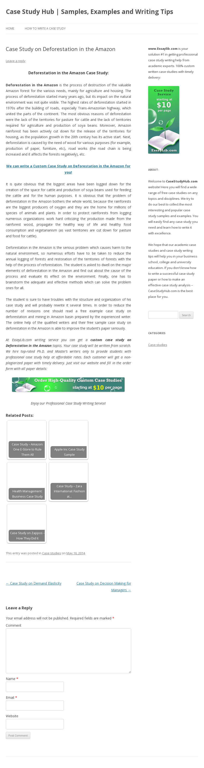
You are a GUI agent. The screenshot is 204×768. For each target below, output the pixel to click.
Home (10, 28)
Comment (13, 625)
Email (11, 697)
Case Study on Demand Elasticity (33, 583)
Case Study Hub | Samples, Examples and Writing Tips (89, 11)
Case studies (51, 553)
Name (12, 678)
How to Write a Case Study (45, 28)
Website (12, 716)
